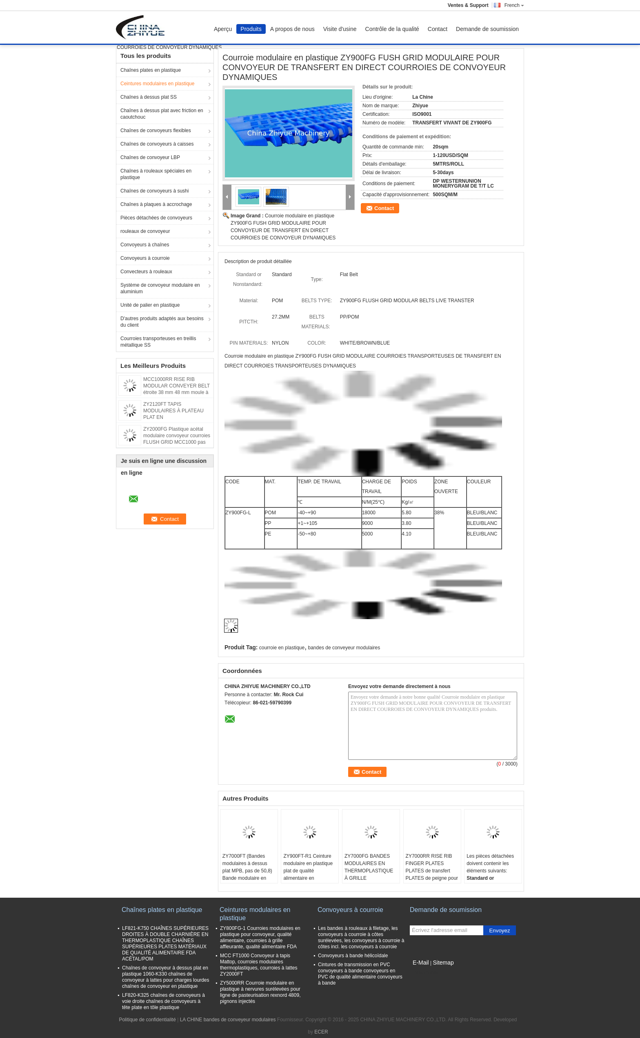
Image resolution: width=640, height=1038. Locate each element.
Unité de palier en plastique (150, 305)
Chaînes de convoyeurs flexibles (155, 130)
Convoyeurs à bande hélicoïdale (353, 955)
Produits (250, 29)
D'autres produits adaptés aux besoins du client (162, 322)
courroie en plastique (281, 648)
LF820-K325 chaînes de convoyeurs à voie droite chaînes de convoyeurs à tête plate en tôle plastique (163, 1001)
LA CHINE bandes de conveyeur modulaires (228, 1020)
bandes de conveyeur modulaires (344, 648)
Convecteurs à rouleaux (146, 271)
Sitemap (443, 962)
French (514, 5)
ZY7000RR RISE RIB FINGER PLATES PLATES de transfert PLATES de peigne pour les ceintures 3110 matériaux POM (432, 874)
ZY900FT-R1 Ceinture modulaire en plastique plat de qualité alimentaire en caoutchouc (308, 870)
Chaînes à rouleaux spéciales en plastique (155, 174)
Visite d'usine (340, 29)
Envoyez (499, 930)
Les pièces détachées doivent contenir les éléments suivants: (490, 863)
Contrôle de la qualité (392, 29)
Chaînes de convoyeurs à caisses (156, 144)
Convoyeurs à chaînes (144, 245)
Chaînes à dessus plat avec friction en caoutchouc (161, 114)
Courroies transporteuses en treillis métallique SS (158, 342)
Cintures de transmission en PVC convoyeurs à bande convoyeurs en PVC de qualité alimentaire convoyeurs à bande (360, 974)
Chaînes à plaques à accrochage (156, 204)
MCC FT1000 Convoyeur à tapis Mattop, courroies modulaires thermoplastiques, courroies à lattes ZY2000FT (258, 965)
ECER (321, 1032)
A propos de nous (292, 29)
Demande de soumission (487, 29)
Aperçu (223, 29)
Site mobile (424, 973)
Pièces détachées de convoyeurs (156, 218)
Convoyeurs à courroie (145, 258)
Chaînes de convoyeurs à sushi (154, 191)
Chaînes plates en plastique (150, 70)
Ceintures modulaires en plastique (157, 83)
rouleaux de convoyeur (145, 231)
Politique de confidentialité (147, 1020)
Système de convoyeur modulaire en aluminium (160, 288)
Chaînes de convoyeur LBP (150, 157)
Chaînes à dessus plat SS (148, 97)
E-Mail (421, 962)
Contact (437, 29)
